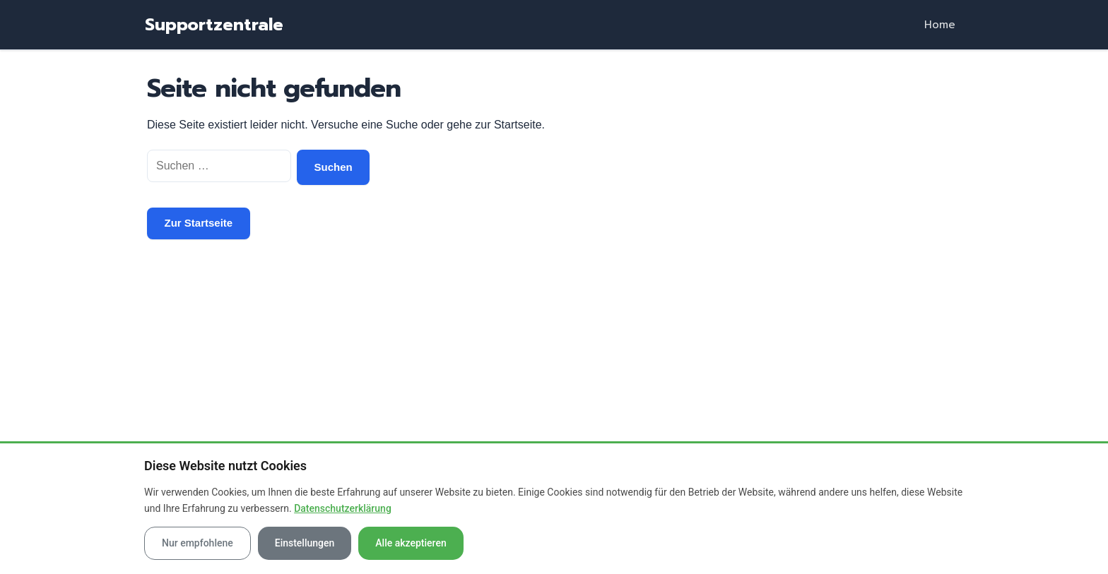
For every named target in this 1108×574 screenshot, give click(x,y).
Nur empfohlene (197, 543)
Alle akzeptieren (410, 543)
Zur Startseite (199, 223)
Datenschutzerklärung (342, 508)
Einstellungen (305, 543)
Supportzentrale (214, 24)
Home (939, 24)
